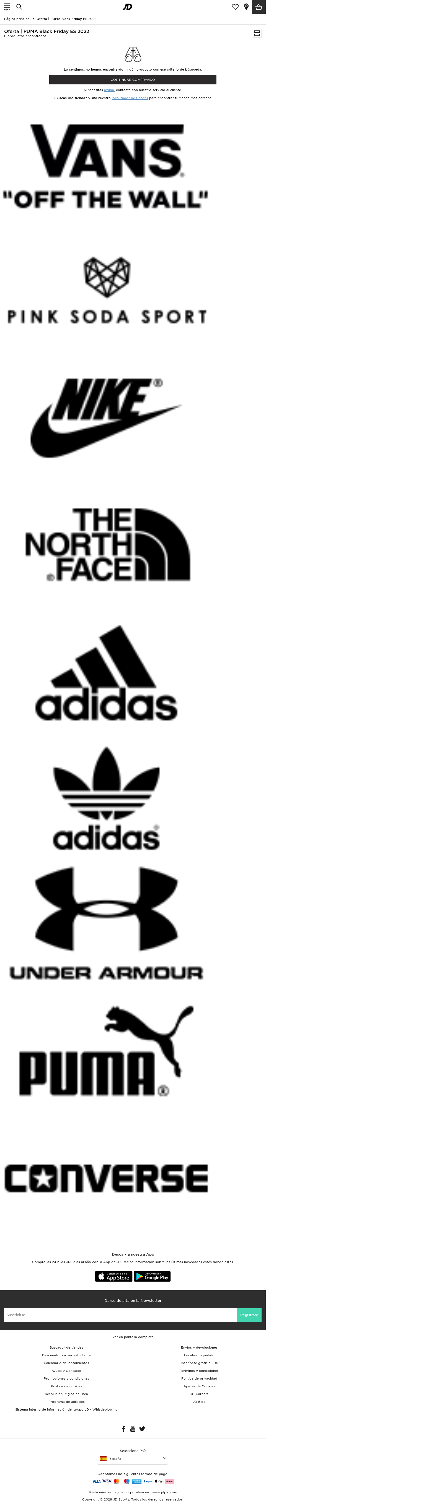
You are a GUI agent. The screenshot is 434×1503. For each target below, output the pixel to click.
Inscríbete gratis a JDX (199, 1363)
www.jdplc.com (164, 1492)
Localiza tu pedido (199, 1355)
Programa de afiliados (66, 1402)
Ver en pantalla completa (133, 1337)
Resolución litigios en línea (66, 1394)
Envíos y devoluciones (199, 1347)
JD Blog (199, 1402)
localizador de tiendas (130, 98)
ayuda (109, 90)
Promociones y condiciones (66, 1378)
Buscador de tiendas (66, 1347)
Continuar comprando (133, 80)
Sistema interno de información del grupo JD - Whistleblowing (66, 1409)
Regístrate (249, 1315)
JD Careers (199, 1394)
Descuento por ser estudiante (66, 1355)
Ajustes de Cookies (199, 1386)
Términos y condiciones (199, 1371)
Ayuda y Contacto (66, 1371)
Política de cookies (66, 1386)
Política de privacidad (199, 1378)
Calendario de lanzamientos (66, 1363)
